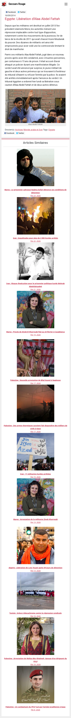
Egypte (52, 129)
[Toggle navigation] (66, 4)
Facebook (11, 12)
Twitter (22, 12)
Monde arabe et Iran (33, 129)
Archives (19, 129)
